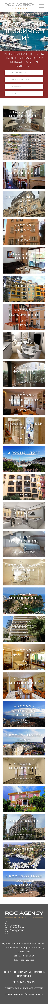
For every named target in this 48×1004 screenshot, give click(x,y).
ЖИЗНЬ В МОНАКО (24, 982)
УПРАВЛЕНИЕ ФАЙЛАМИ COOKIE (24, 994)
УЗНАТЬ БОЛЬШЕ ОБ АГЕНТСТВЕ (24, 988)
